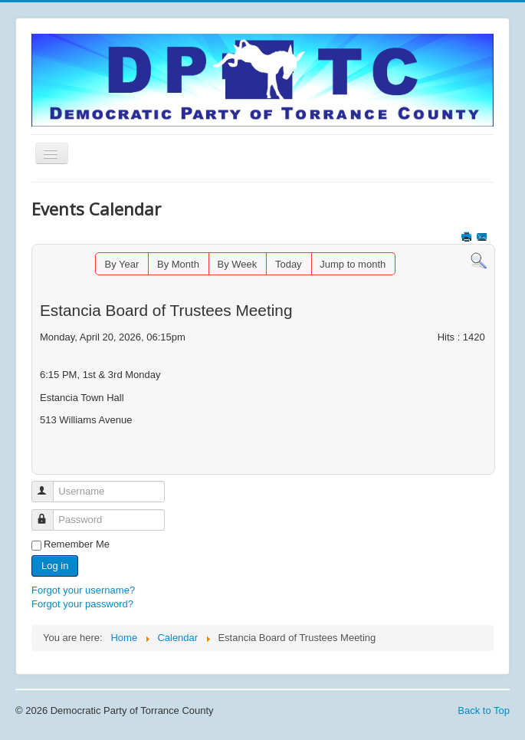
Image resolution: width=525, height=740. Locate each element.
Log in (54, 565)
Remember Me (77, 544)
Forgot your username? (83, 590)
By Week (238, 264)
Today (288, 264)
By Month (178, 264)
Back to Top (484, 710)
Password (49, 513)
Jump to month (353, 264)
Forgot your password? (82, 604)
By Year (122, 264)
